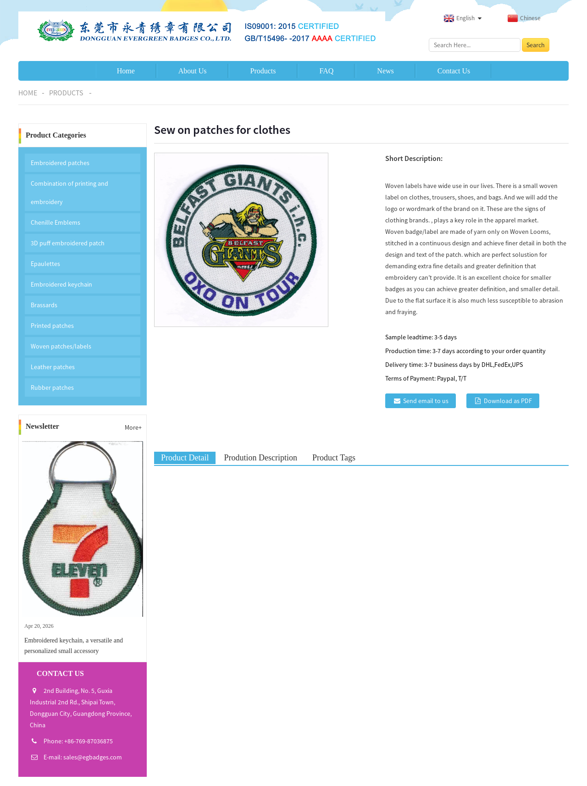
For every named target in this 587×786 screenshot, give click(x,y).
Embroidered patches (60, 163)
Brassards (44, 305)
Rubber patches (52, 387)
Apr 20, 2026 (39, 626)
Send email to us (426, 401)
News (385, 71)
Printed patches (52, 325)
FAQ (327, 71)
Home (126, 71)
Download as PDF (508, 401)
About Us (192, 71)
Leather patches (53, 367)
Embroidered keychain (61, 284)
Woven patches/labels (61, 346)
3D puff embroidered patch (68, 243)
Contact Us (454, 71)
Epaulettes (45, 264)
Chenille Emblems (55, 222)
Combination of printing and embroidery (69, 192)
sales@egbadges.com (92, 757)
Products (263, 71)
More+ (133, 427)
